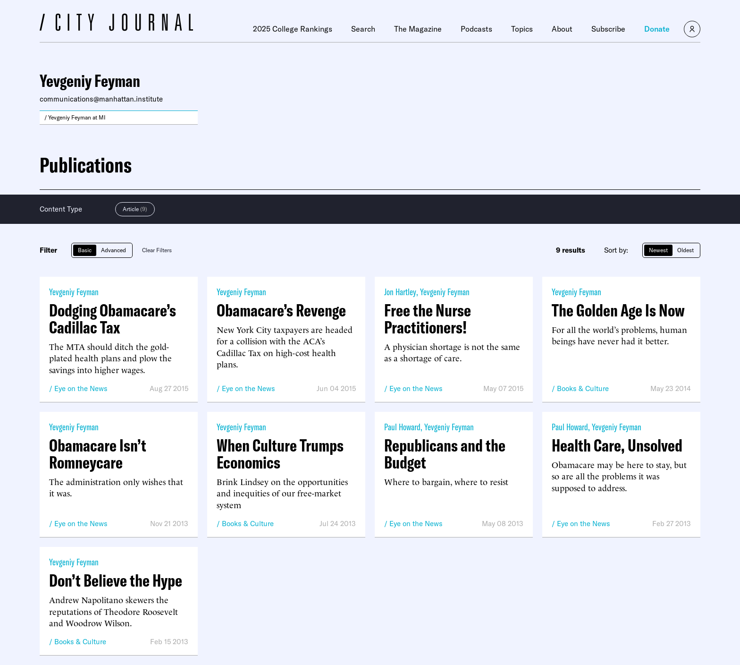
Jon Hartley (400, 292)
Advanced (113, 250)
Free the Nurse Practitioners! (427, 319)
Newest (658, 250)
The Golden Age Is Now (618, 310)
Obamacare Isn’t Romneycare (97, 454)
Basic (85, 250)
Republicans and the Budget (444, 454)
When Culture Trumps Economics (280, 454)
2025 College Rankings (292, 29)
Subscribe (608, 29)
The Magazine (418, 29)
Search (363, 29)
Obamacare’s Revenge (281, 310)
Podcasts (476, 29)
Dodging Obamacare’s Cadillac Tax (112, 319)
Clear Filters (157, 250)
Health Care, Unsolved (617, 445)
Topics (522, 29)
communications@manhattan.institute (101, 99)
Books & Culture (583, 388)
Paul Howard (402, 427)
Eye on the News (81, 388)
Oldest (685, 250)
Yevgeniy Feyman (74, 292)
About (562, 29)
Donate (657, 29)
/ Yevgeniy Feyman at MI (75, 117)
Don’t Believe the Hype (115, 580)
